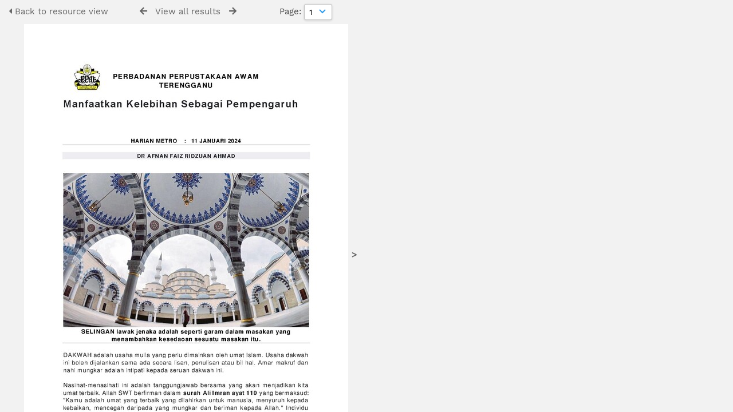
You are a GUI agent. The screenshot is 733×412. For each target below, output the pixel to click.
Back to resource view (58, 11)
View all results (187, 11)
